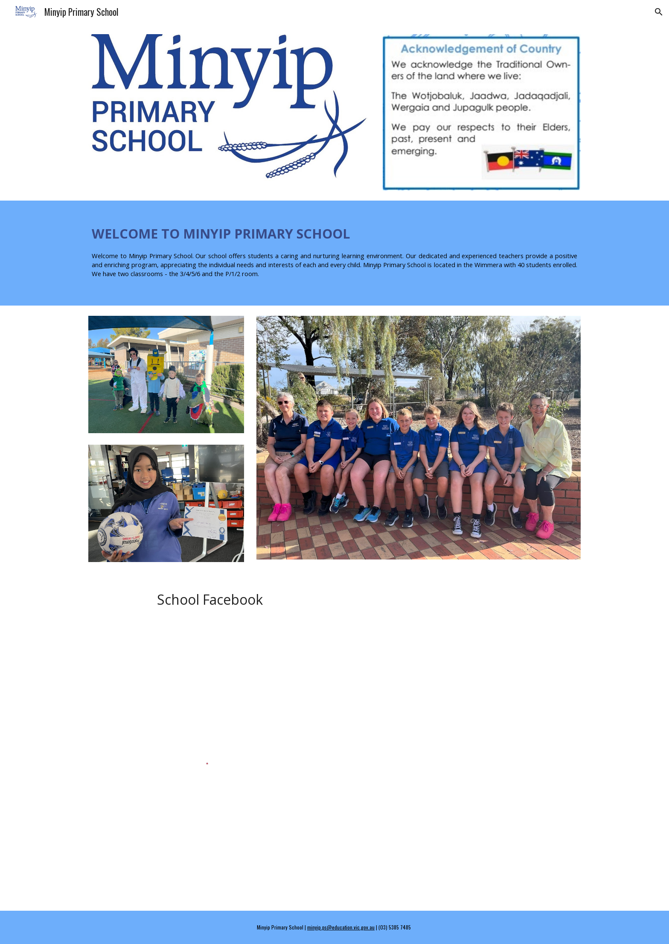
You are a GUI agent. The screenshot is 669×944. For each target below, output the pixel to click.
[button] (659, 12)
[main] (334, 253)
